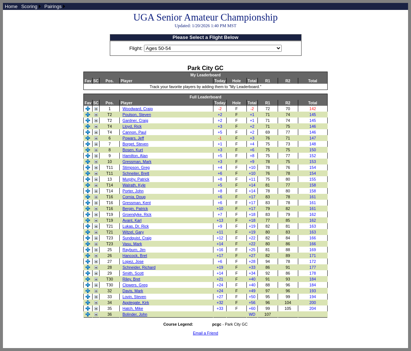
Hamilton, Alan (135, 155)
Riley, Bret (131, 279)
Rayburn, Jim (133, 249)
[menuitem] (11, 6)
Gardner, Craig (135, 120)
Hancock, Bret (134, 255)
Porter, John (132, 191)
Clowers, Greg (134, 285)
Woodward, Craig (137, 108)
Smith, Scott (132, 273)
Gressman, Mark (136, 161)
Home (11, 6)
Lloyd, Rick (131, 126)
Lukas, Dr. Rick (135, 226)
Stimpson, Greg (135, 167)
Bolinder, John (134, 314)
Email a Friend (205, 333)
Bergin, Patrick (135, 208)
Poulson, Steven (136, 114)
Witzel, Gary (133, 232)
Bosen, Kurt (132, 150)
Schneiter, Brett (135, 173)
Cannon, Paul (134, 132)
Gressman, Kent (136, 202)
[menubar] (35, 6)
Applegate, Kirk (135, 302)
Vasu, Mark (132, 244)
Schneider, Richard (138, 267)
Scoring (29, 6)
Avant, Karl (131, 220)
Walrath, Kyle (133, 185)
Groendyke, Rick (136, 214)
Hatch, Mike (132, 308)
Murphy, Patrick (135, 179)
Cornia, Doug (133, 197)
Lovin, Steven (134, 296)
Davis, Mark (132, 291)
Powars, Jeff (133, 138)
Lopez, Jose (132, 261)
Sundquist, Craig (136, 238)
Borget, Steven (135, 144)
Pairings (53, 6)
